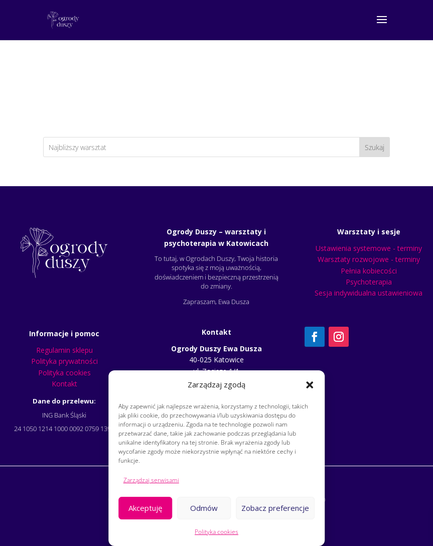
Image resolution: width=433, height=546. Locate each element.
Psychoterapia (369, 282)
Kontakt (64, 383)
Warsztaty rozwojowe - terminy (369, 259)
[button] (310, 385)
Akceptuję (145, 508)
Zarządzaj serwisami (151, 480)
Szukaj (374, 147)
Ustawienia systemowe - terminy (369, 248)
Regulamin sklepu (64, 350)
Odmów (204, 508)
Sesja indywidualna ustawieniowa (368, 293)
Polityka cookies (216, 531)
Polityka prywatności (64, 361)
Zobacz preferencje (275, 508)
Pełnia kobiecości (369, 271)
